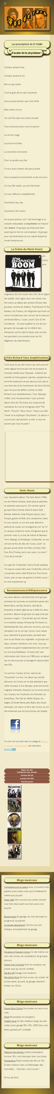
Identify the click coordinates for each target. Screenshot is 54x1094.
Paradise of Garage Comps (17, 951)
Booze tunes (10, 916)
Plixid (6, 1016)
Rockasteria (9, 1060)
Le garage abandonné (14, 925)
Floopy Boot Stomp (13, 1008)
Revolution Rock (11, 977)
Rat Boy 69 (9, 972)
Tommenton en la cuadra (16, 887)
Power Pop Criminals (14, 964)
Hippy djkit (9, 899)
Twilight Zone (10, 1021)
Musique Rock (21, 745)
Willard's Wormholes (14, 1052)
